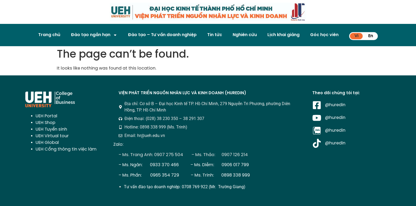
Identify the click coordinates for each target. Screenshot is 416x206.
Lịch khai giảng (283, 35)
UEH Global (47, 142)
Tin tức (214, 35)
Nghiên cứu (245, 35)
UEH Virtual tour (52, 136)
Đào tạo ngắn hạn (94, 35)
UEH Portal (46, 116)
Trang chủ (49, 35)
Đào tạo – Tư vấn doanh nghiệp (162, 35)
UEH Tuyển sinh (51, 129)
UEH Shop (45, 123)
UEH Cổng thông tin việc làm (66, 149)
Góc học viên (324, 35)
